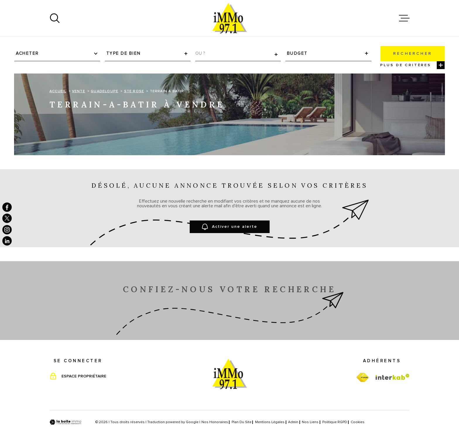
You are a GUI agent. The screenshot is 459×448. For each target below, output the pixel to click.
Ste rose (134, 91)
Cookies (357, 422)
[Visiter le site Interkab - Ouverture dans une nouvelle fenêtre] (393, 377)
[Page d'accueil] (229, 18)
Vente (78, 91)
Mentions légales (270, 422)
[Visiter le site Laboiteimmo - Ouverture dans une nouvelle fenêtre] (65, 422)
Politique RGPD (334, 422)
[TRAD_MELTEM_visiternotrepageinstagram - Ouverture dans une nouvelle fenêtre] (7, 229)
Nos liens (310, 422)
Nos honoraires (214, 422)
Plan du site (241, 422)
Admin (293, 422)
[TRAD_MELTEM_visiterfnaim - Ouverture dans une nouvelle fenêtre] (362, 377)
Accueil (57, 91)
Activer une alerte (229, 227)
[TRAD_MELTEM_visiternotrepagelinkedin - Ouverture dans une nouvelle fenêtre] (7, 241)
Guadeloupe (104, 91)
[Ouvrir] (54, 18)
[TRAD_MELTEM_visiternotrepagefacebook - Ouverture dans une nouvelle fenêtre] (7, 207)
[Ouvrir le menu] (404, 18)
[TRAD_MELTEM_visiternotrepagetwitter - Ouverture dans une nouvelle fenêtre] (7, 218)
